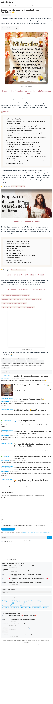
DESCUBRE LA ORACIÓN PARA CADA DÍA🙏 (29, 394)
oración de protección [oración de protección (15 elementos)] (17, 616)
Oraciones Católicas (5, 378)
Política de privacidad (26, 662)
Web (2, 517)
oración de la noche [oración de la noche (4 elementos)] (41, 614)
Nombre (3, 511)
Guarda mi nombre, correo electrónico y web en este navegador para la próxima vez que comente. (24, 523)
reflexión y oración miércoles (30, 365)
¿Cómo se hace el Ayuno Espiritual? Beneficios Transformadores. (21, 299)
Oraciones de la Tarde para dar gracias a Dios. (15, 295)
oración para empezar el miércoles (20, 363)
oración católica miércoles (32, 358)
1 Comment (21, 387)
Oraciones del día (8, 5)
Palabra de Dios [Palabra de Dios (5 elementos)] (46, 616)
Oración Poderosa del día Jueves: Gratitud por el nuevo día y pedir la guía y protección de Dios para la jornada (32, 463)
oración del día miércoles (21, 361)
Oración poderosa (5, 365)
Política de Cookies (45, 662)
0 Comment (32, 15)
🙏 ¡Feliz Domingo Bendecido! (24, 415)
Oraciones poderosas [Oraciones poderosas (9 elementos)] (18, 614)
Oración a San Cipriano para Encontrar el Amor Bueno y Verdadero (25, 577)
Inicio (4, 662)
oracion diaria (30, 361)
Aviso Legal (26, 663)
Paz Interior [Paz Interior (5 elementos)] (6, 618)
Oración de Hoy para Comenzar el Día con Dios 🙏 (31, 385)
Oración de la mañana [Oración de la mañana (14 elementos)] (30, 614)
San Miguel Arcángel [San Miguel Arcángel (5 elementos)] (36, 618)
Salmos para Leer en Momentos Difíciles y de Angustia (22, 654)
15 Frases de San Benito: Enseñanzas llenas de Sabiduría (23, 563)
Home (2, 5)
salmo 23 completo (5, 367)
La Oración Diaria (7, 2)
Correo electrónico (32, 511)
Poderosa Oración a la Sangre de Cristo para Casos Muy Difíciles (24, 570)
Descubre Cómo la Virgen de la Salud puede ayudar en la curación (25, 640)
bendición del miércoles (6, 358)
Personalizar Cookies (36, 662)
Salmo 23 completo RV (18, 270)
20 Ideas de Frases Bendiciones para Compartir (31, 376)
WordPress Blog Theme (29, 665)
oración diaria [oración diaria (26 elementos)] (27, 616)
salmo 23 (39, 365)
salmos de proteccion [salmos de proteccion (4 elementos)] (25, 618)
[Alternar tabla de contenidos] (16, 28)
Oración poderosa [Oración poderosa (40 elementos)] (36, 616)
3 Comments (21, 395)
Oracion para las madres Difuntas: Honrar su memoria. (18, 307)
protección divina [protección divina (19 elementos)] (15, 618)
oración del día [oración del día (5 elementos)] (6, 616)
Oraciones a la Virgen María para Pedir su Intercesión (22, 633)
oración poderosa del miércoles (16, 365)
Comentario (4, 495)
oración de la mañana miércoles (8, 361)
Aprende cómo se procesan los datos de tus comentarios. (36, 530)
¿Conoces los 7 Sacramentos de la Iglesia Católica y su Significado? (25, 591)
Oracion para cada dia (39, 361)
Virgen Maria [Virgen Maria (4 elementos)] (46, 618)
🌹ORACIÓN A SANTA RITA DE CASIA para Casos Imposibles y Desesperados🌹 (28, 584)
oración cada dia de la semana (19, 358)
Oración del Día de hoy (18, 186)
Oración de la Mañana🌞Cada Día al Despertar (30, 404)
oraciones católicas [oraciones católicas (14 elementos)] (7, 614)
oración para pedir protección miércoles (36, 363)
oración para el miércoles (6, 363)
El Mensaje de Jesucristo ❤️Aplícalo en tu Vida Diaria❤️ (22, 626)
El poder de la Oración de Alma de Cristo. (14, 303)
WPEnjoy (37, 665)
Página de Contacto (17, 662)
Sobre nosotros (9, 662)
